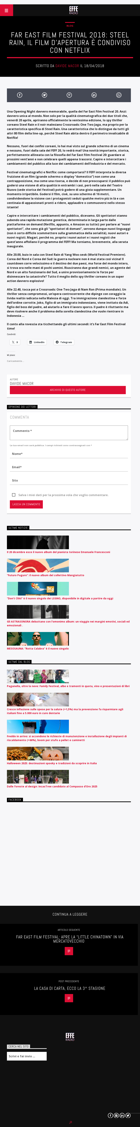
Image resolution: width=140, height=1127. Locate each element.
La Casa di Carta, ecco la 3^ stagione (69, 988)
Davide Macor (67, 65)
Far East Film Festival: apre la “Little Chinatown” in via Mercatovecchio (69, 939)
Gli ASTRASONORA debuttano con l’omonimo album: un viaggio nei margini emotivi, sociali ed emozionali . (68, 623)
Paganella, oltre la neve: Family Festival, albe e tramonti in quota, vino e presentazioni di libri (68, 686)
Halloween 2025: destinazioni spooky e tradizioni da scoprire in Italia (52, 763)
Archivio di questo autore (68, 390)
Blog (70, 25)
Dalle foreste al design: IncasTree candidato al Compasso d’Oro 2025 (52, 786)
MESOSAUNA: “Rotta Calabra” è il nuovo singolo (38, 648)
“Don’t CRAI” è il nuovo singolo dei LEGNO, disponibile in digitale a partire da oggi (60, 598)
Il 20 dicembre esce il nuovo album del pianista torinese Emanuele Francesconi (58, 552)
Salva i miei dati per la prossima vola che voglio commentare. (63, 495)
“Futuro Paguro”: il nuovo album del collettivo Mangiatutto (45, 575)
